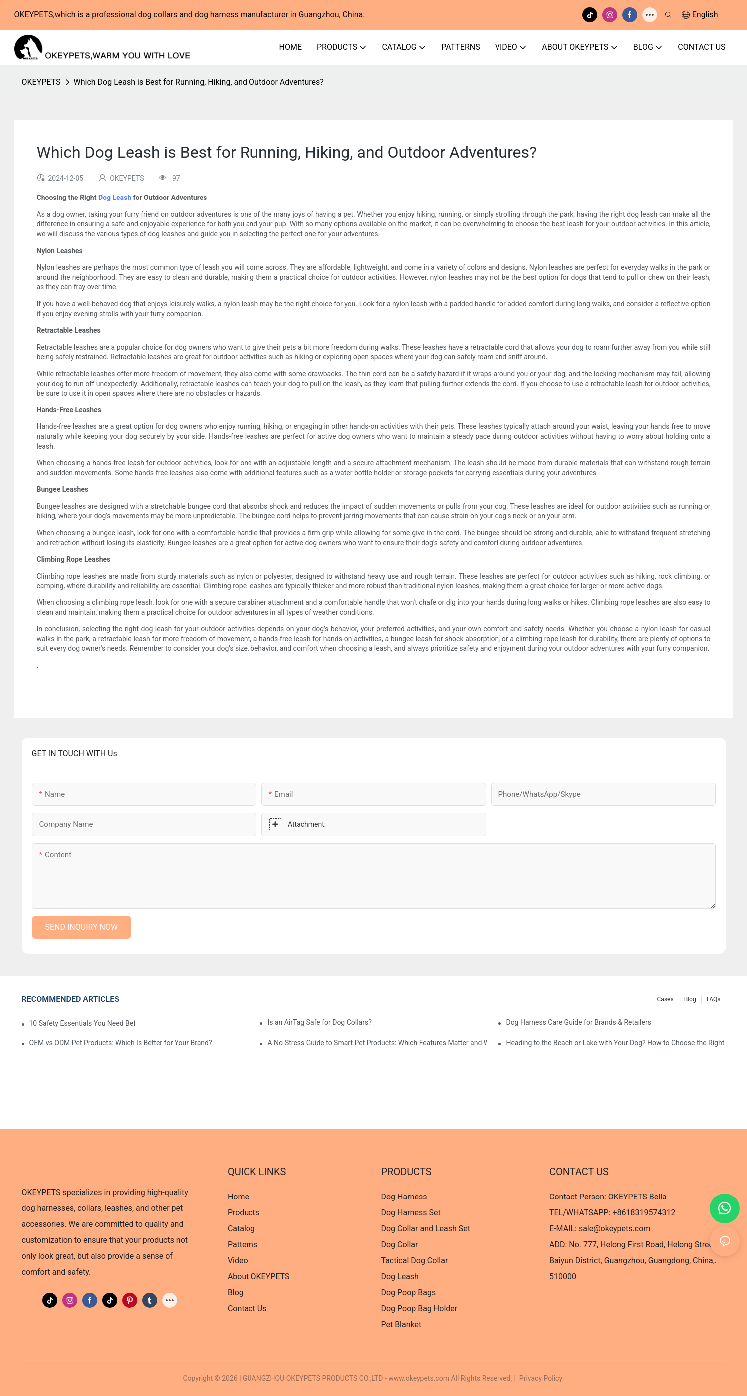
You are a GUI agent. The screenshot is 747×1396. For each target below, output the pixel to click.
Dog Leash (114, 197)
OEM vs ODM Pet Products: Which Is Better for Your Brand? (120, 1043)
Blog (690, 999)
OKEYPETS (41, 82)
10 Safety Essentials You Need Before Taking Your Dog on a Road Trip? (82, 1023)
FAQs (714, 999)
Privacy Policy (540, 1378)
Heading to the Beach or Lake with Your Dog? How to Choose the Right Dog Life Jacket (615, 1043)
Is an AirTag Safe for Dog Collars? (319, 1022)
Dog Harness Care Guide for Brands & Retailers (578, 1022)
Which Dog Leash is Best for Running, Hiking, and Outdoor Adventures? (199, 82)
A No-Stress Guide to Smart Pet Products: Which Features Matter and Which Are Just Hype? (377, 1043)
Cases (665, 999)
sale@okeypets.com (614, 1228)
